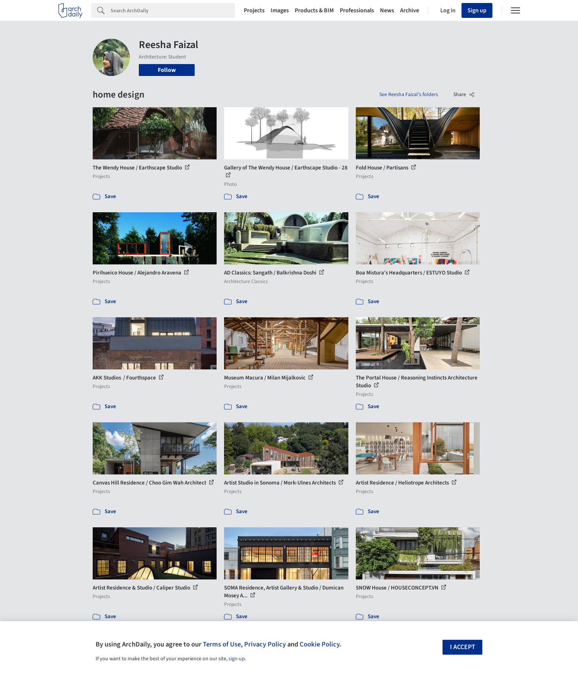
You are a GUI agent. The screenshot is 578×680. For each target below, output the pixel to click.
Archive (409, 10)
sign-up (237, 658)
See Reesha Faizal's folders (408, 94)
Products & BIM (314, 10)
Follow (167, 70)
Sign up (476, 10)
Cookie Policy (319, 644)
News (387, 10)
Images (280, 10)
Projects (254, 10)
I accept (462, 647)
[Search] (173, 10)
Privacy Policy (265, 644)
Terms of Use (222, 644)
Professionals (357, 10)
